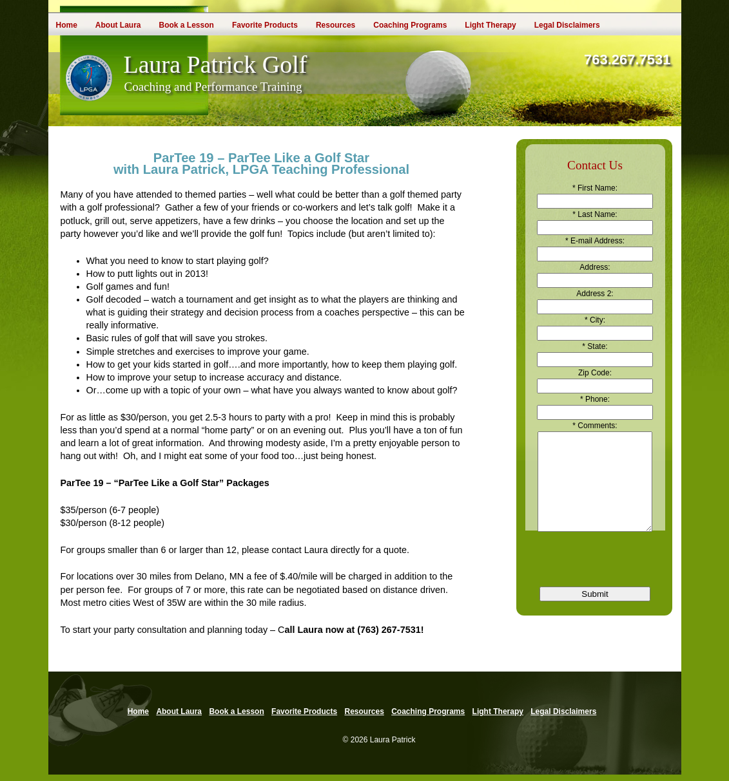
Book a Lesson (186, 25)
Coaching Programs (410, 25)
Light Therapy (490, 25)
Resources (335, 25)
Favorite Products (265, 25)
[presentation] (595, 571)
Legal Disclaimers (567, 25)
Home (66, 25)
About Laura (118, 25)
